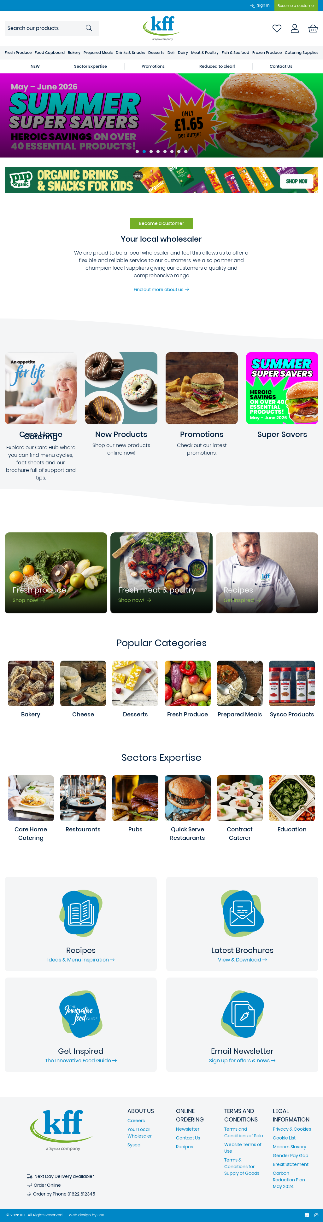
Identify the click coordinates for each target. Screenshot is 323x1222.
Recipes (184, 1147)
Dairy (183, 52)
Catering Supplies (301, 52)
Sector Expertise (90, 66)
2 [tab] (144, 152)
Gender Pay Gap (290, 1155)
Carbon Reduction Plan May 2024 (289, 1180)
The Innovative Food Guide (81, 1060)
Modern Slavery (289, 1147)
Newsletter (187, 1129)
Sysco (133, 1145)
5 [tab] (165, 152)
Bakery (74, 52)
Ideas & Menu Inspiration (81, 959)
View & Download (242, 959)
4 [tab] (158, 152)
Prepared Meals (98, 52)
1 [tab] (137, 152)
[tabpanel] (161, 115)
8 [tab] (186, 152)
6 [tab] (172, 152)
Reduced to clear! (217, 66)
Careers (136, 1120)
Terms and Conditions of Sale (243, 1132)
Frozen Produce (267, 52)
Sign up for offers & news (242, 1060)
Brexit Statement (290, 1164)
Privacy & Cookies (292, 1129)
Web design (80, 1215)
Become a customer (296, 5)
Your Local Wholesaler (139, 1132)
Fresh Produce (18, 52)
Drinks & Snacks (130, 52)
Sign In (263, 5)
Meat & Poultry (205, 52)
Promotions (153, 66)
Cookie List (284, 1138)
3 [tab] (151, 152)
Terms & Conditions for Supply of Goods (241, 1166)
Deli (170, 52)
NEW (35, 66)
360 (100, 1215)
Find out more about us (161, 289)
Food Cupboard (50, 52)
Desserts (156, 52)
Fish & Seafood (235, 52)
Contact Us (281, 66)
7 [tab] (179, 152)
